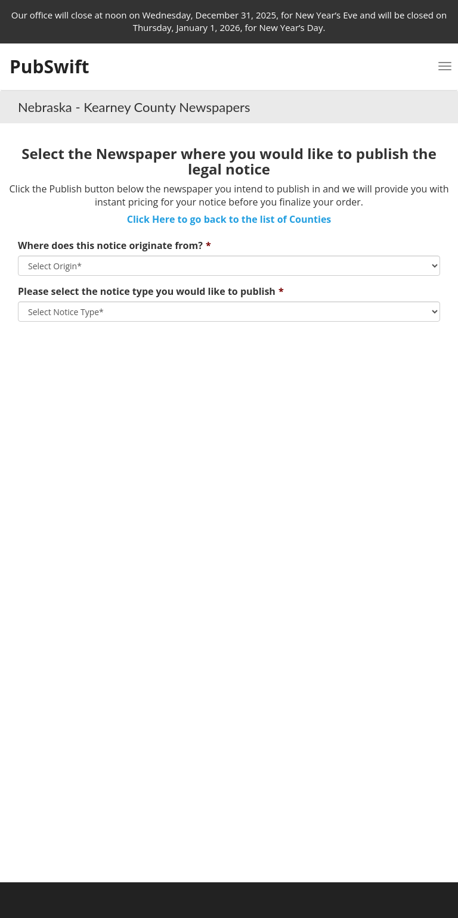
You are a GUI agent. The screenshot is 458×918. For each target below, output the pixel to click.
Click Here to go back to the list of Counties (229, 219)
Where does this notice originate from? (110, 245)
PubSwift (49, 66)
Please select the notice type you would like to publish (147, 291)
